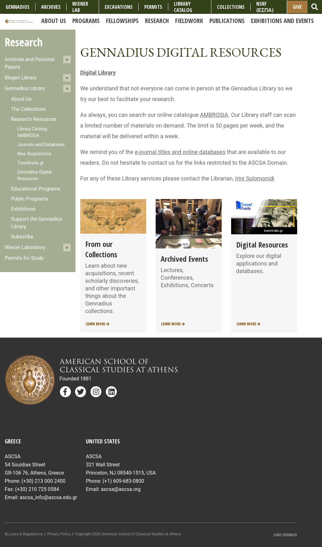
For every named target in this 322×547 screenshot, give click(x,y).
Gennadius (18, 6)
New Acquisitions (34, 153)
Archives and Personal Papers (29, 63)
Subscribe (22, 237)
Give (297, 6)
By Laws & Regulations (24, 534)
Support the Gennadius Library (36, 223)
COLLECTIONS (231, 6)
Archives (51, 6)
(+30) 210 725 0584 (37, 489)
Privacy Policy (58, 534)
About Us (21, 99)
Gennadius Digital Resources (34, 175)
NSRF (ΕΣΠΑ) (265, 7)
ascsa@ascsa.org (121, 489)
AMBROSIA (214, 114)
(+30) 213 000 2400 (43, 481)
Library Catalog (183, 7)
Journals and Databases (41, 144)
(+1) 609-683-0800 (123, 481)
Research (24, 42)
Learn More (97, 324)
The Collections (28, 109)
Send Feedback (285, 535)
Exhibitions (23, 209)
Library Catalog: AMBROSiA (32, 132)
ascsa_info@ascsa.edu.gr (48, 497)
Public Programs (29, 199)
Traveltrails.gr (30, 162)
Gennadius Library (25, 88)
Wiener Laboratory (25, 247)
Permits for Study (24, 258)
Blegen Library (20, 78)
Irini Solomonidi (255, 178)
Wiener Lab (80, 7)
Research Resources (34, 119)
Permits (153, 6)
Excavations (119, 6)
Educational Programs (35, 189)
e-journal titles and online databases (180, 152)
